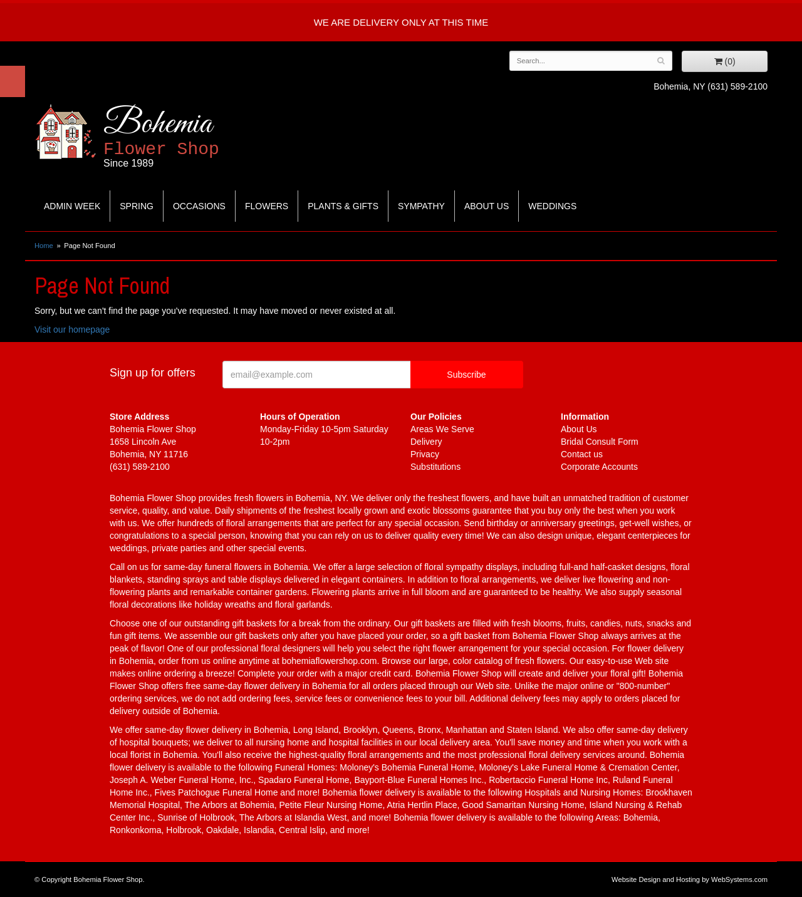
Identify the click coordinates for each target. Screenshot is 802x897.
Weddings (552, 206)
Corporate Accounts (599, 467)
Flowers (266, 206)
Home (43, 245)
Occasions (199, 206)
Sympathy (421, 206)
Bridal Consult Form (599, 442)
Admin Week (72, 206)
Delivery (426, 442)
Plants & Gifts (343, 206)
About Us (486, 206)
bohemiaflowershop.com (329, 661)
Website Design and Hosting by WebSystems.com (690, 879)
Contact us (582, 454)
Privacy (424, 454)
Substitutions (435, 467)
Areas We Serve (442, 429)
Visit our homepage (72, 329)
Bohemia (192, 137)
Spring (137, 206)
